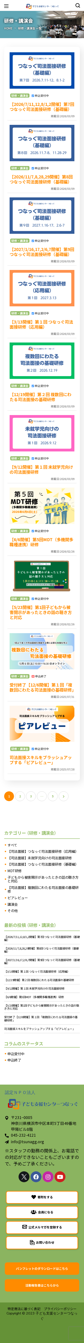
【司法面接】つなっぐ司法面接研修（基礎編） (43, 864)
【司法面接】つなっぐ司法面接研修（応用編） (43, 851)
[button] (77, 5)
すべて (12, 845)
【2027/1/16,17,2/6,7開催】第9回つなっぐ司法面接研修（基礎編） (42, 251)
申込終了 (14, 1060)
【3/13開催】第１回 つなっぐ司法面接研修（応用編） (41, 324)
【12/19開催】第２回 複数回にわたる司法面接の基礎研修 (40, 396)
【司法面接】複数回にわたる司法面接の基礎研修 (43, 889)
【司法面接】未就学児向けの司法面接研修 (39, 858)
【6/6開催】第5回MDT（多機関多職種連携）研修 (41, 542)
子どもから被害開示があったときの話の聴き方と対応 (43, 879)
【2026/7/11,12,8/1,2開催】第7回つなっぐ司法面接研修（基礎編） (42, 106)
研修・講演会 (19, 95)
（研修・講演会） (42, 833)
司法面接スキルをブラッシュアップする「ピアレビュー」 (41, 759)
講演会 (12, 904)
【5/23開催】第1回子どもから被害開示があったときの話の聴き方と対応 (41, 612)
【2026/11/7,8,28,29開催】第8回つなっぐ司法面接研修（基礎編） (41, 179)
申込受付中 (15, 1054)
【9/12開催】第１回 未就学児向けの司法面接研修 (41, 469)
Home (8, 28)
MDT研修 (14, 871)
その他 (12, 911)
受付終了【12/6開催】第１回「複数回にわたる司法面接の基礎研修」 (42, 687)
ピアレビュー (17, 898)
